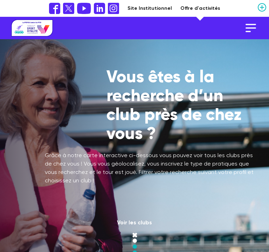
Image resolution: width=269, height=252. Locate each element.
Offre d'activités (200, 8)
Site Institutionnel (149, 8)
